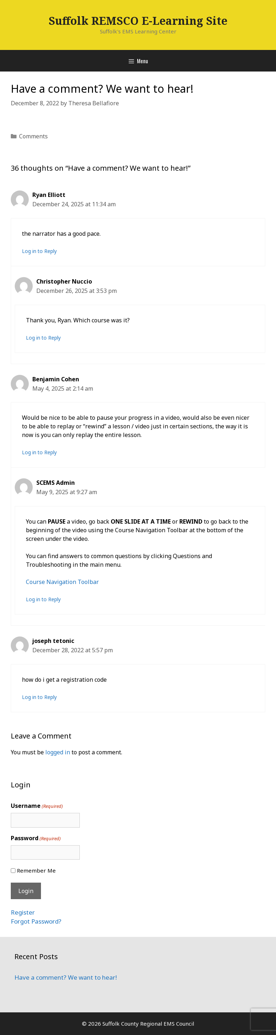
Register (23, 912)
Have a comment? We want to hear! (65, 977)
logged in (57, 752)
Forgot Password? (36, 921)
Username (37, 806)
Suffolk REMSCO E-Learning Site (138, 20)
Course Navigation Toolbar (62, 582)
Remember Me (36, 870)
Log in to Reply (39, 251)
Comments (33, 136)
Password (36, 838)
